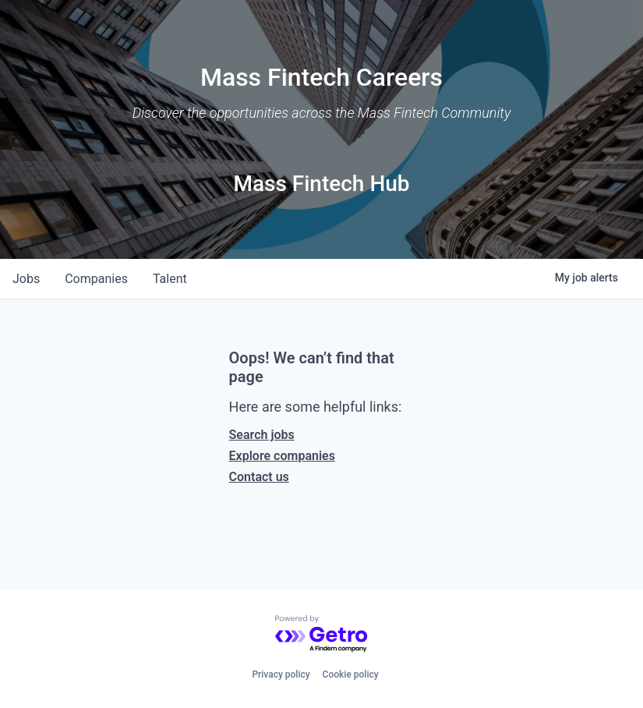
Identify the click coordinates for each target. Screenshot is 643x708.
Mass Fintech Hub (321, 183)
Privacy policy (280, 674)
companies (96, 278)
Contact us (259, 476)
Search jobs (262, 434)
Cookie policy (351, 674)
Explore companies (282, 455)
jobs (26, 278)
